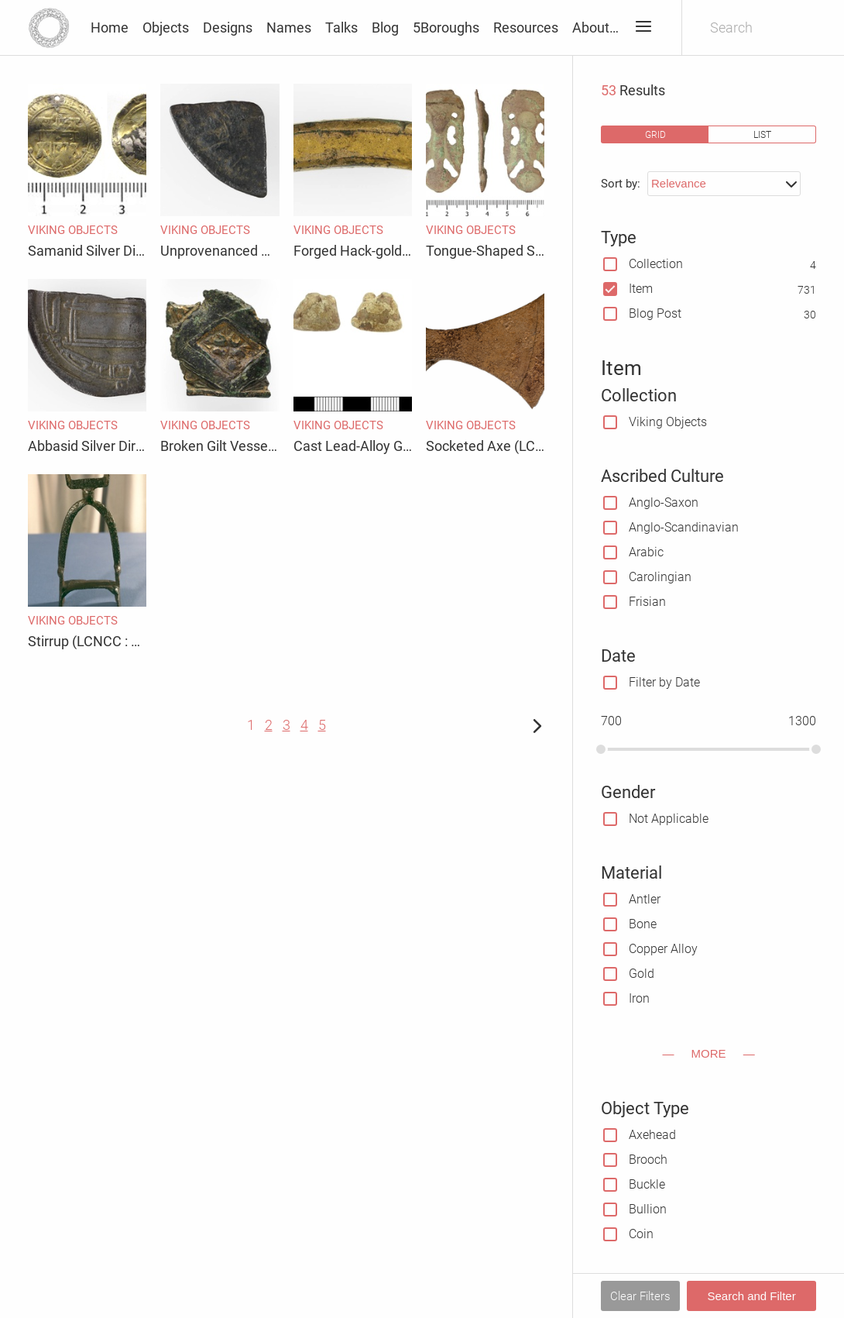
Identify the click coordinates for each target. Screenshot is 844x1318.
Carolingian (660, 577)
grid (655, 134)
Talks (341, 27)
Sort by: (620, 184)
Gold (641, 973)
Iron (639, 998)
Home (110, 27)
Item (641, 288)
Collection (656, 263)
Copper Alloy (663, 948)
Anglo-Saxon (663, 502)
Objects (165, 27)
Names (288, 27)
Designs (227, 27)
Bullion (648, 1209)
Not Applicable (668, 818)
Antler (644, 899)
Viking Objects (668, 422)
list (762, 134)
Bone (643, 924)
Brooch (648, 1159)
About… (595, 27)
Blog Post (655, 313)
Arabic (646, 552)
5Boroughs (446, 27)
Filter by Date (664, 682)
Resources (525, 27)
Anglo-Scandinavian (684, 527)
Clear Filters (640, 1296)
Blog (385, 27)
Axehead (652, 1134)
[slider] (601, 749)
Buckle (647, 1184)
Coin (641, 1234)
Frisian (647, 601)
